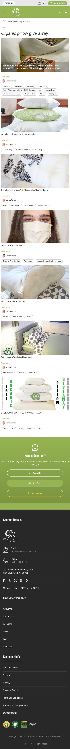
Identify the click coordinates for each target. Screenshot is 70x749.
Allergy (5, 317)
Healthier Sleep (42, 205)
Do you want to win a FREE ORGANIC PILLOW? (21, 413)
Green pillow (42, 86)
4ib (60, 736)
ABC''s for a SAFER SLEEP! (13, 301)
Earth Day (38, 150)
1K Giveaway (7, 150)
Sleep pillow (53, 94)
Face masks (28, 261)
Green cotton (32, 372)
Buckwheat (19, 86)
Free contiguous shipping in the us (48, 261)
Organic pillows (30, 94)
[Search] (35, 21)
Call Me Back (35, 493)
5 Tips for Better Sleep (11, 205)
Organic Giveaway (33, 428)
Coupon (29, 317)
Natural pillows (50, 90)
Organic (20, 428)
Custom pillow (28, 205)
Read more (5, 77)
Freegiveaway (8, 372)
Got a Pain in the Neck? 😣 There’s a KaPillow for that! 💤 (25, 190)
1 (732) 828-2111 (19, 562)
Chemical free (17, 317)
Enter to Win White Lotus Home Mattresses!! (19, 357)
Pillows (42, 94)
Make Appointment (57, 3)
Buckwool (30, 86)
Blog (4, 27)
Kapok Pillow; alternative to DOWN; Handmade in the (22, 90)
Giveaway (20, 372)
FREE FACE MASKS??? (11, 246)
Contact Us (9, 3)
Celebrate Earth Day (23, 150)
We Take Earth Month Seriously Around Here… (20, 134)
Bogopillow (7, 86)
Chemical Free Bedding (11, 261)
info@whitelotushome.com (23, 551)
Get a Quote (35, 483)
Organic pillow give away (11, 94)
